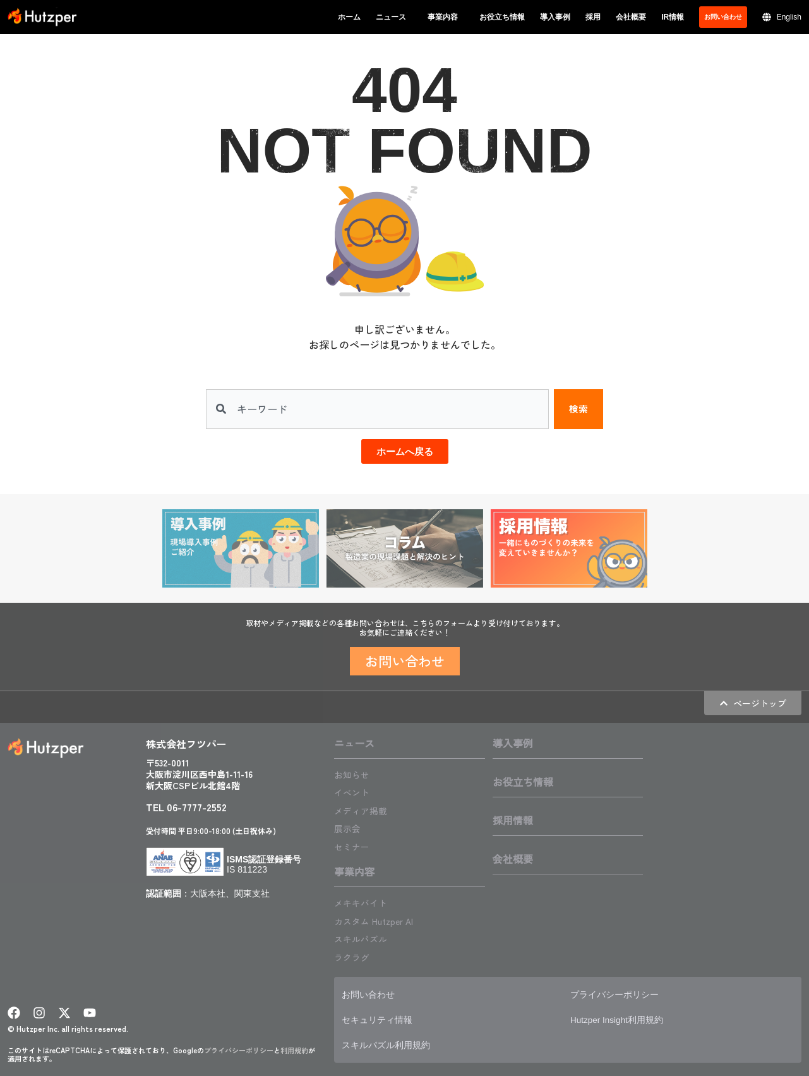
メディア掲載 (364, 810)
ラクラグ (354, 954)
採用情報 (513, 820)
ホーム (349, 17)
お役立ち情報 (502, 17)
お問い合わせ (372, 992)
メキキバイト (364, 901)
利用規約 (294, 1048)
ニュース (394, 17)
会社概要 (631, 17)
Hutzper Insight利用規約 (624, 1017)
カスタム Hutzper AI (379, 919)
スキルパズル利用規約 (392, 1042)
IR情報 (672, 17)
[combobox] (377, 409)
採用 (593, 17)
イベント (354, 792)
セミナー (354, 845)
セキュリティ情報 (382, 1017)
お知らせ (354, 774)
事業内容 (446, 17)
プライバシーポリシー (238, 1048)
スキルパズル (364, 937)
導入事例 (555, 17)
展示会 (349, 827)
